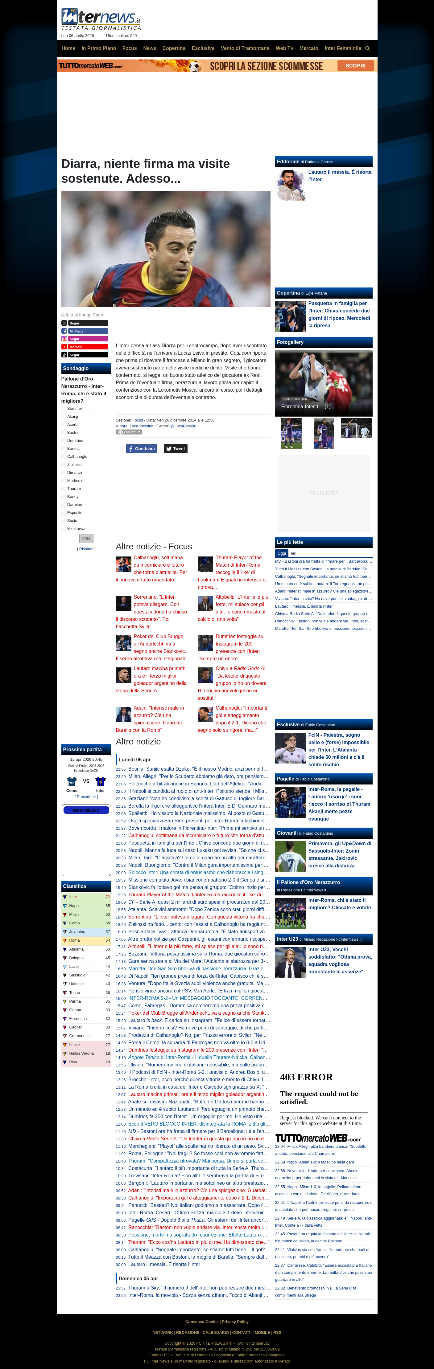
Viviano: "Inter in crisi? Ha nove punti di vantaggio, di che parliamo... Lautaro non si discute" (228, 1027)
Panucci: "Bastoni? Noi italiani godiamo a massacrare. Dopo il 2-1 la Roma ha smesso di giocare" (234, 1205)
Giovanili (287, 833)
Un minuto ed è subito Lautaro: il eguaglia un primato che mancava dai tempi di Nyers (227, 1109)
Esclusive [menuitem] (203, 48)
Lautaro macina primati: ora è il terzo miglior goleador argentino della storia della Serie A (224, 1094)
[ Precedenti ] (86, 796)
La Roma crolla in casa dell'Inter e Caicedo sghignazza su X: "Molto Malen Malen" (218, 1087)
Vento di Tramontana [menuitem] (245, 48)
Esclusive (288, 724)
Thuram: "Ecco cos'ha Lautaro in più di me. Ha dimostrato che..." (199, 1242)
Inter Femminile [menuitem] (343, 48)
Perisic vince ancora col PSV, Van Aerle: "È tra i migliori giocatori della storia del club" (221, 990)
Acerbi (72, 424)
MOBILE (262, 1332)
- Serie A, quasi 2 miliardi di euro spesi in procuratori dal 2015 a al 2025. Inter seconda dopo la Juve (241, 902)
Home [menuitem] (68, 48)
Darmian (74, 504)
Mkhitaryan (77, 528)
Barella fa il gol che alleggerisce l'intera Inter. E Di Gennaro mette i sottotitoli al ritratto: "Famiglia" (234, 806)
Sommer (74, 408)
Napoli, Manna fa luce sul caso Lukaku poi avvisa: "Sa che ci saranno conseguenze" (220, 850)
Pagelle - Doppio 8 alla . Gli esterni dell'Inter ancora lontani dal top (213, 1220)
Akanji (72, 416)
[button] (86, 538)
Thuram (74, 488)
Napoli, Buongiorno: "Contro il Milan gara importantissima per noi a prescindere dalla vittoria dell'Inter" (239, 865)
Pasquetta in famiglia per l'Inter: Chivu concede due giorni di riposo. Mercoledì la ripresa (224, 842)
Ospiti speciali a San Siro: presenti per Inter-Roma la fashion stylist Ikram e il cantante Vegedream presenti (245, 820)
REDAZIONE (187, 1332)
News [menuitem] (149, 48)
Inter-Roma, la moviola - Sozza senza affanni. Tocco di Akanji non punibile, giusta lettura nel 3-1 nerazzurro (245, 1295)
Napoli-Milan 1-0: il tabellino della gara (320, 1162)
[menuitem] (368, 48)
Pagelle (285, 778)
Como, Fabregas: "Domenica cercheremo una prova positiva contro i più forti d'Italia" (220, 1005)
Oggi (282, 553)
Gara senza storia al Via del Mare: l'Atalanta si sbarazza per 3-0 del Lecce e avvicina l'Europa (230, 961)
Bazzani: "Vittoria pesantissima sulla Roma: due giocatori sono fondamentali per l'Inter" (223, 953)
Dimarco (74, 472)
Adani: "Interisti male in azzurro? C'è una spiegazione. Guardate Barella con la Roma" (222, 1190)
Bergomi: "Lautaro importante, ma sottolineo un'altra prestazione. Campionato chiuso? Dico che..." (235, 1183)
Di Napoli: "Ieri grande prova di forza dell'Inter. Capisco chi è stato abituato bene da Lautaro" (229, 976)
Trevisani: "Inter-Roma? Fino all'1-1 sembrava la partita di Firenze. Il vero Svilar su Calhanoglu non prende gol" (249, 1175)
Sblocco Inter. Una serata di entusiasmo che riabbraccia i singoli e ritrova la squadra (220, 872)
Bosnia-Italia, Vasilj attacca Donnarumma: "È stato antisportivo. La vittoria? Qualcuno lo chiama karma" (240, 931)
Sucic (72, 520)
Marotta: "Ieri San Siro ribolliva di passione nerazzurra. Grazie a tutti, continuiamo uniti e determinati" (238, 968)
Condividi (141, 449)
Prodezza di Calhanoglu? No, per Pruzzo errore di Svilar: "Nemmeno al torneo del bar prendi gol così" (239, 1035)
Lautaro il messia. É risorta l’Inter (164, 1264)
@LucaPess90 (183, 426)
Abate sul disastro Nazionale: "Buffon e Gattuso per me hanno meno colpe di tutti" (217, 1101)
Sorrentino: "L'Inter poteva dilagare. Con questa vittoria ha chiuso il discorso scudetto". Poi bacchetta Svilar (151, 611)
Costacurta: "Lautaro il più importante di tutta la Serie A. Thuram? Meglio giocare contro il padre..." (235, 1168)
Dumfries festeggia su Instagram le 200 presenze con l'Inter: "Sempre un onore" (215, 1050)
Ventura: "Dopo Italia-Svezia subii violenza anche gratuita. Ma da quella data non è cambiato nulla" (236, 983)
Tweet (175, 449)
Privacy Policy (235, 1321)
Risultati (86, 549)
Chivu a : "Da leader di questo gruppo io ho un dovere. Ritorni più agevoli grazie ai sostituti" (233, 683)
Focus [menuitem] (129, 48)
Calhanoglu (77, 456)
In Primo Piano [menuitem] (98, 48)
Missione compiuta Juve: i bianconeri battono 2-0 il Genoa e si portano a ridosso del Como (227, 879)
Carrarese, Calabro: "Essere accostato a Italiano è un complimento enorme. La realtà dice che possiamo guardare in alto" (323, 1272)
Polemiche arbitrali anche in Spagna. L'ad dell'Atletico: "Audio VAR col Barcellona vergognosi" (230, 783)
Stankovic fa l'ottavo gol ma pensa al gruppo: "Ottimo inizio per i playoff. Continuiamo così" (227, 887)
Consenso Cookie (202, 1321)
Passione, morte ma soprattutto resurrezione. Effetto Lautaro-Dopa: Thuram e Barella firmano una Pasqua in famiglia (256, 1234)
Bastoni (74, 432)
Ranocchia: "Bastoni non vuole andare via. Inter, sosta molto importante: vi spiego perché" (226, 1227)
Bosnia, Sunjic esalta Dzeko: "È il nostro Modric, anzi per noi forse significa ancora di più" (225, 769)
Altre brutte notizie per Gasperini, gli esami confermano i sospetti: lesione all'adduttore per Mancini (235, 939)
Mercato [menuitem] (309, 48)
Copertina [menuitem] (174, 48)
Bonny (72, 496)
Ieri (293, 553)
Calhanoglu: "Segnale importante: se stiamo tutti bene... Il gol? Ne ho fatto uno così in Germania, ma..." (241, 1249)
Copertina (288, 292)
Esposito (74, 512)
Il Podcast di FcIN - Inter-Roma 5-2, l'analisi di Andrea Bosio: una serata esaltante (217, 1072)
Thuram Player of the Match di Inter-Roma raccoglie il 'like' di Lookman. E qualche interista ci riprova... (232, 572)
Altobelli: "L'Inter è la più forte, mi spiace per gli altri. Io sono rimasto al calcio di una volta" (226, 946)
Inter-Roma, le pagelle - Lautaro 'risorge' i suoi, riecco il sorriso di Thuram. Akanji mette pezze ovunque (340, 804)
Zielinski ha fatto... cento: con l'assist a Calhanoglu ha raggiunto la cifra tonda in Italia (221, 924)
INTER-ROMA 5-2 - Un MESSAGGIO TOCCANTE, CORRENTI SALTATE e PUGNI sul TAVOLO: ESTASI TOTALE (253, 998)
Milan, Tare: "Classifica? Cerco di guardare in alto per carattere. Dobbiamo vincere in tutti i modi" (233, 857)
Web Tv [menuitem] (284, 48)
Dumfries (75, 440)
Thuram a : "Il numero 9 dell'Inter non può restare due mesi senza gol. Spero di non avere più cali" (239, 1287)
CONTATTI (242, 1332)
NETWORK (163, 1332)
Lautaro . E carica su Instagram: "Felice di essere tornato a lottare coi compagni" (224, 1020)
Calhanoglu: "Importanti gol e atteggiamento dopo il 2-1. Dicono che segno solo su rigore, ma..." (232, 1197)
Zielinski (74, 464)
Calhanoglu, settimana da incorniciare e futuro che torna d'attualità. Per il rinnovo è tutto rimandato (235, 835)
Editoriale (288, 161)
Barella (73, 448)
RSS (277, 1332)
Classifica (74, 886)
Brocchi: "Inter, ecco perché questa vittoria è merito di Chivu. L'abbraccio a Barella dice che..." (230, 1079)
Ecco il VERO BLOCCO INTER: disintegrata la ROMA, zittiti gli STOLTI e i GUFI (215, 1124)
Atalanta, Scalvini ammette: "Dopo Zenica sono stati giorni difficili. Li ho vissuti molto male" (226, 909)
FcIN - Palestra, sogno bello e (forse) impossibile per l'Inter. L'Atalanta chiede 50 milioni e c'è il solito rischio (338, 749)
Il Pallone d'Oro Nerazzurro (308, 882)
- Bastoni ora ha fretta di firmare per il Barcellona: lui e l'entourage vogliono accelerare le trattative (239, 1131)
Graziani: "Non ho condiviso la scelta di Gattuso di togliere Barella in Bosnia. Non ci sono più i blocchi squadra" (249, 798)
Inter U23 (287, 939)
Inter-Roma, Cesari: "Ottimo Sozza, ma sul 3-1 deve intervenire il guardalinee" (213, 1212)
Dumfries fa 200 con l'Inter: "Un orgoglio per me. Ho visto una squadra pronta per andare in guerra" (236, 1116)
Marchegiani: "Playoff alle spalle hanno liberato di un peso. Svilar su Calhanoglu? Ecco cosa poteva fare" (243, 1146)
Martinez (74, 480)
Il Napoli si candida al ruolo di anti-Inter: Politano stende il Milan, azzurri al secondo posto (225, 791)
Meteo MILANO (86, 810)
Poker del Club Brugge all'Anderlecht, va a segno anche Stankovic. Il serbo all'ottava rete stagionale (237, 1013)
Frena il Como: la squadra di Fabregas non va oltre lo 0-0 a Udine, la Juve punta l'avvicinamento (233, 1042)
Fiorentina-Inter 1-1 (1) (306, 406)
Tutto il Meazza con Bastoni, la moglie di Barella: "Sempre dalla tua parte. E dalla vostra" (225, 1257)
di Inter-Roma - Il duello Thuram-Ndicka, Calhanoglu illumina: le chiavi (220, 1057)
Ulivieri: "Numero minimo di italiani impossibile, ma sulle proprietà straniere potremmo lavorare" (232, 1064)
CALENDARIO (216, 1332)
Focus (137, 420)
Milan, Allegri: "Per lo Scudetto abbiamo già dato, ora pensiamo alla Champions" (216, 776)
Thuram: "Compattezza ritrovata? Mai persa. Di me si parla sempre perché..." (212, 1160)
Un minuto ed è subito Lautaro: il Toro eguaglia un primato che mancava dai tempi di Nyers (354, 583)
